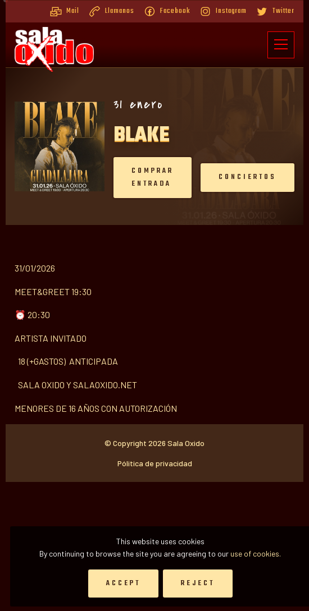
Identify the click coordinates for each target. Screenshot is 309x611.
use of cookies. (255, 553)
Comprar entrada (113, 177)
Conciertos (208, 177)
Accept (123, 583)
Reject (198, 583)
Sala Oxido (186, 521)
